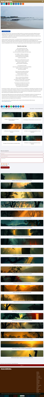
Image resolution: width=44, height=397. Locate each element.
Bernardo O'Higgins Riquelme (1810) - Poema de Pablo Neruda (11, 108)
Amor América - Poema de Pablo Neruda (36, 108)
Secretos (37, 392)
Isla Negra (38, 383)
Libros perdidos (38, 385)
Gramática (38, 381)
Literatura (38, 386)
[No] (42, 394)
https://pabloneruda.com (6, 101)
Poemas (37, 390)
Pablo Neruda (38, 389)
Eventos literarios (39, 378)
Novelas (37, 387)
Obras (37, 388)
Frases (37, 379)
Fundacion (38, 380)
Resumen (37, 391)
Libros (37, 384)
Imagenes (37, 382)
